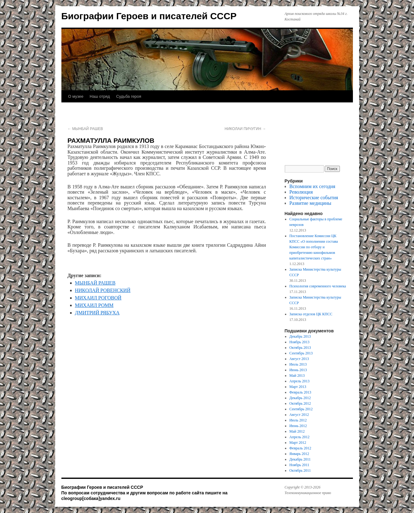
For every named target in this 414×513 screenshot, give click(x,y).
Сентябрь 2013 (301, 353)
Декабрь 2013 (300, 336)
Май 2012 (297, 431)
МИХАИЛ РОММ (94, 305)
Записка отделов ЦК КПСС (310, 314)
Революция (301, 192)
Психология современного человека (317, 286)
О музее (76, 96)
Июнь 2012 (298, 426)
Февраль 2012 (300, 448)
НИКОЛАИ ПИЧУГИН (245, 129)
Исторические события (313, 197)
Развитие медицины (310, 203)
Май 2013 (297, 375)
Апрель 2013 (299, 381)
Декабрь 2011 (300, 459)
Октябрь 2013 (300, 347)
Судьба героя (128, 96)
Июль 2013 (298, 364)
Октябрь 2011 (300, 470)
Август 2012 (299, 414)
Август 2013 (299, 359)
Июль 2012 (298, 420)
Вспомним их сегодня (312, 186)
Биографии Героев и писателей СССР (149, 16)
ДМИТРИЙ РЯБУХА (97, 312)
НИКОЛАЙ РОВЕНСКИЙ (103, 290)
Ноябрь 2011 (299, 465)
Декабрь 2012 (300, 398)
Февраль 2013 (300, 392)
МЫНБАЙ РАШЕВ (85, 129)
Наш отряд (100, 96)
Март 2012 (297, 442)
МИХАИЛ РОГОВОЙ (98, 297)
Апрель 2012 (299, 437)
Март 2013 (297, 387)
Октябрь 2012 (300, 403)
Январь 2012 (299, 454)
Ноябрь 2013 (299, 342)
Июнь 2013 (298, 370)
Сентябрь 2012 (301, 409)
